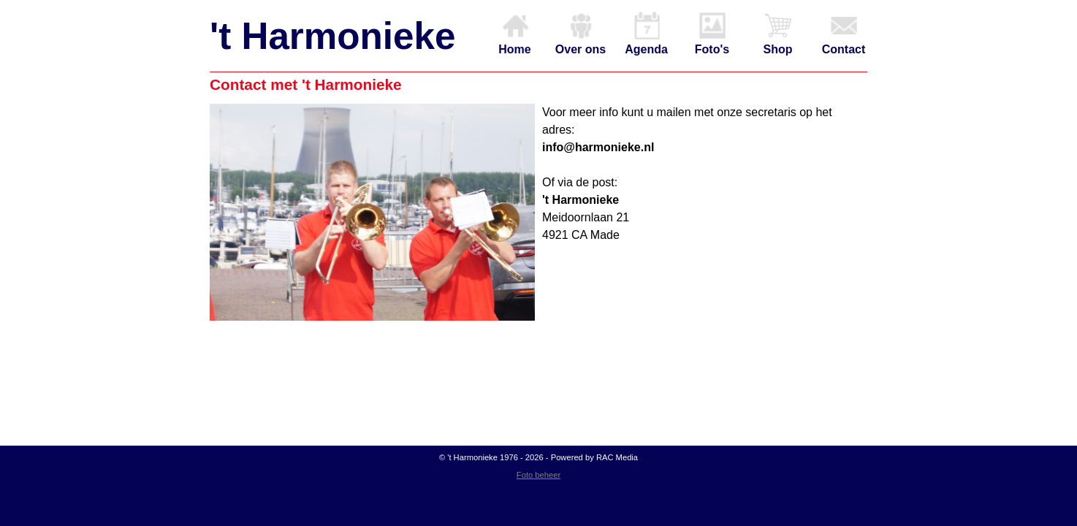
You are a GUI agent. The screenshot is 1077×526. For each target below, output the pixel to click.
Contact (844, 33)
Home (514, 33)
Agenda (646, 33)
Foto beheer (538, 474)
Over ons (580, 33)
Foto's (712, 33)
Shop (778, 33)
